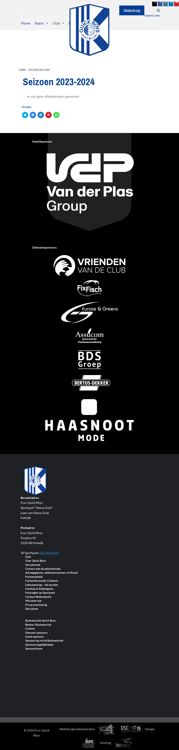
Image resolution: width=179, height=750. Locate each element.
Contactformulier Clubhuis (41, 580)
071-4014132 (49, 553)
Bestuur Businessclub (38, 624)
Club (59, 23)
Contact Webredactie (38, 596)
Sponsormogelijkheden (39, 644)
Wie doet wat (33, 600)
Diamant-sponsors (36, 632)
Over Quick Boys (35, 560)
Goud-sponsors (34, 636)
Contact (30, 628)
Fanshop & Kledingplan (39, 588)
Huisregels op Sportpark (40, 592)
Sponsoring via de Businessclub (44, 640)
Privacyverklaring (36, 604)
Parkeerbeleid (33, 576)
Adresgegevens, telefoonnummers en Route (51, 572)
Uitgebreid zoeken (152, 15)
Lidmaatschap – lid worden (41, 584)
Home (25, 23)
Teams (41, 23)
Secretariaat (32, 564)
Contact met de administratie (43, 568)
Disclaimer (31, 608)
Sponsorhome (33, 648)
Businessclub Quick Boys (40, 620)
